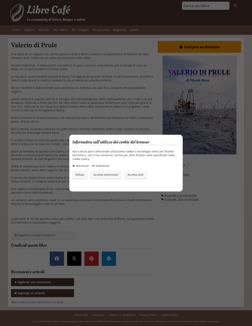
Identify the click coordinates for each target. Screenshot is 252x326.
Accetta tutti (136, 174)
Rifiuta (80, 174)
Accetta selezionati (106, 174)
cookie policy (80, 159)
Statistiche (100, 166)
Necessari (80, 166)
